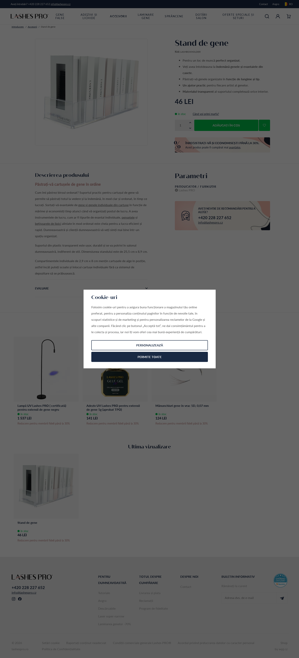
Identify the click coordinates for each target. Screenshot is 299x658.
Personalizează (149, 345)
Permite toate (150, 357)
